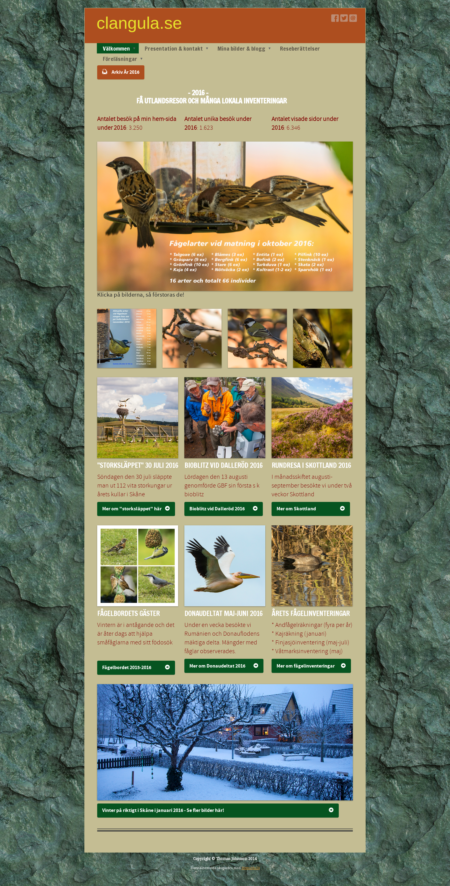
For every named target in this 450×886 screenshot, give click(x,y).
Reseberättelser (300, 48)
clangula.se (139, 22)
